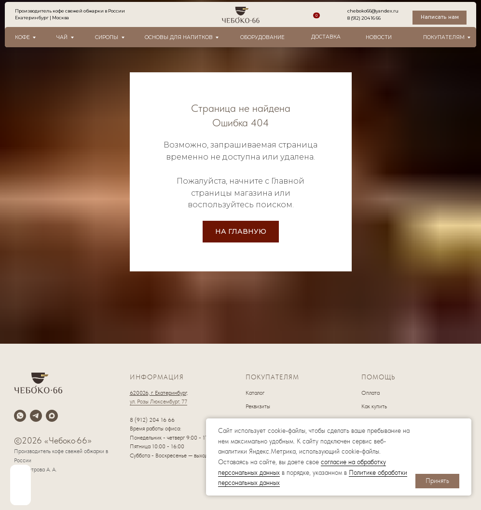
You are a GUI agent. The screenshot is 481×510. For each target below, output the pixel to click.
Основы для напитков (179, 37)
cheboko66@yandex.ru (373, 10)
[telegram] (36, 416)
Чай (62, 37)
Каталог (255, 392)
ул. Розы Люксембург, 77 (158, 401)
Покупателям (444, 37)
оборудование (262, 37)
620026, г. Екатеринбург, (159, 392)
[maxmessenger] (52, 416)
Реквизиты (258, 406)
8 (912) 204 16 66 (364, 18)
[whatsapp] (20, 416)
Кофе (22, 37)
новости (379, 37)
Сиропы (106, 37)
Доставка (326, 37)
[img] (20, 485)
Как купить (374, 406)
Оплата (370, 392)
